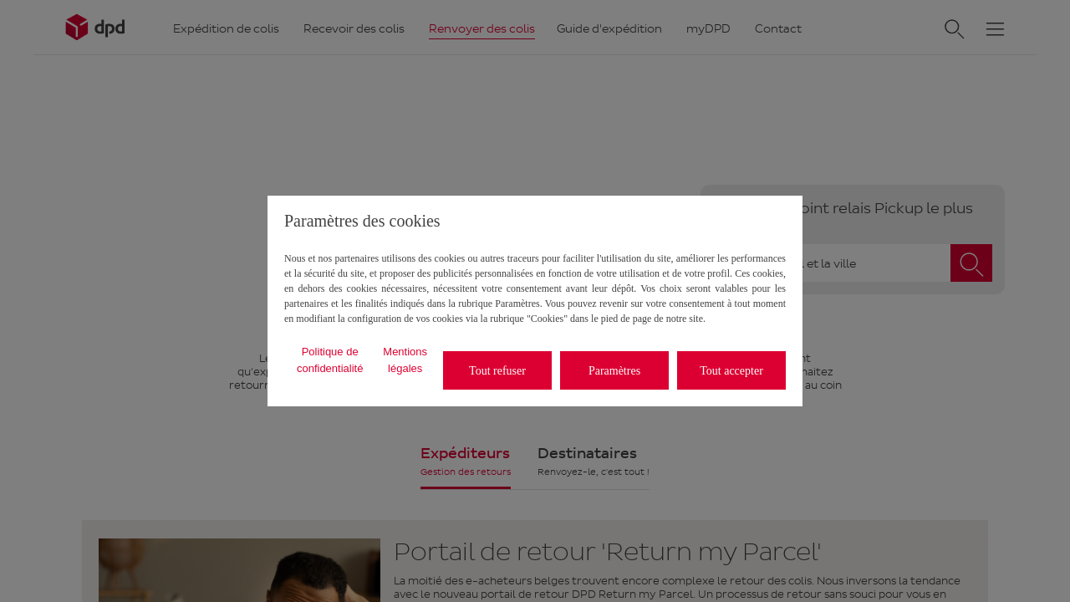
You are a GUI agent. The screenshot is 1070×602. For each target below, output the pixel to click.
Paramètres (614, 371)
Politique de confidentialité (330, 360)
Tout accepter (731, 371)
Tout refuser (497, 371)
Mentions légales (405, 360)
